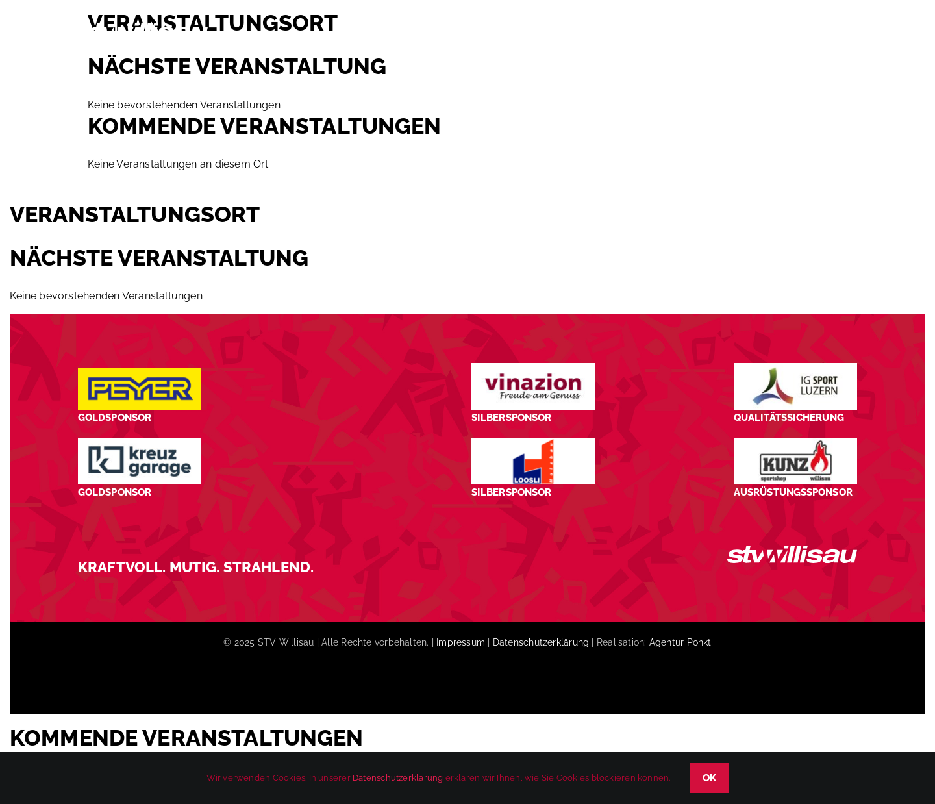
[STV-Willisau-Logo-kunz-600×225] (795, 443)
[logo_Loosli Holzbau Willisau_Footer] (533, 443)
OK (710, 778)
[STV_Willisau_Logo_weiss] (792, 550)
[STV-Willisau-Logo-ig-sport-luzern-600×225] (795, 368)
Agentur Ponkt (680, 642)
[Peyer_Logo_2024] (139, 372)
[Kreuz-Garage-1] (139, 443)
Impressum (460, 642)
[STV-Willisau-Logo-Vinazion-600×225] (533, 368)
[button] (835, 34)
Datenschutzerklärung (541, 642)
